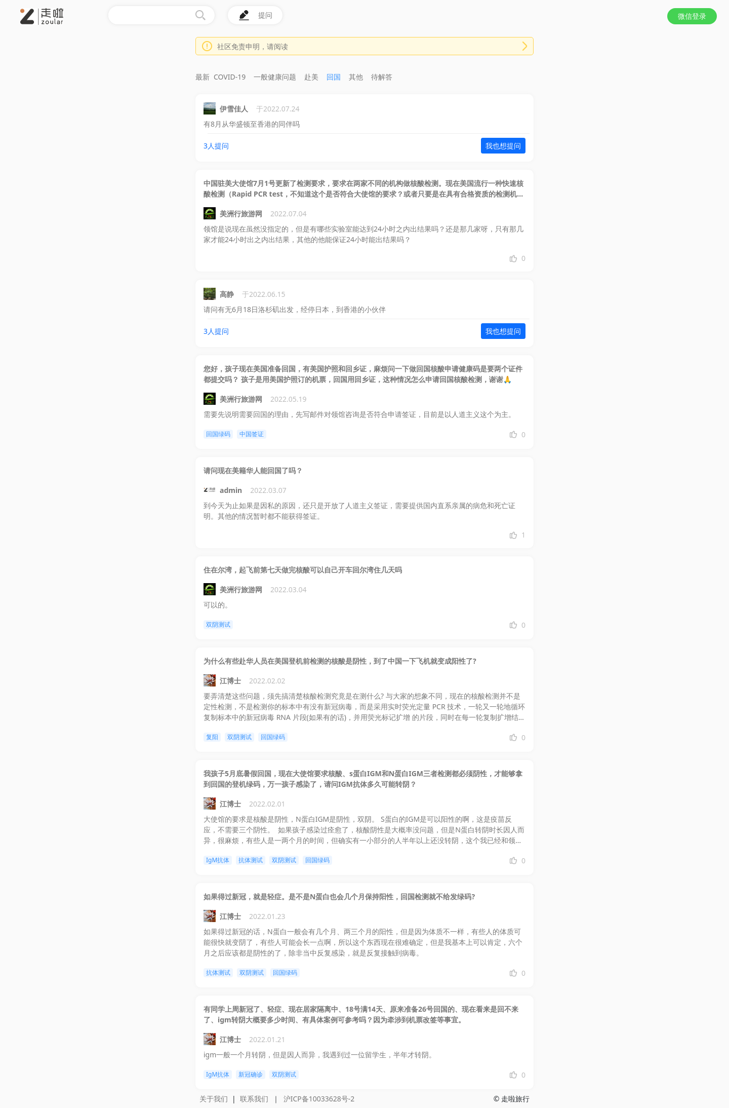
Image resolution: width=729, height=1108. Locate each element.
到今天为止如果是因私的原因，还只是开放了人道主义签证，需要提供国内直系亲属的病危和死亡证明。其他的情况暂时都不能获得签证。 (359, 511)
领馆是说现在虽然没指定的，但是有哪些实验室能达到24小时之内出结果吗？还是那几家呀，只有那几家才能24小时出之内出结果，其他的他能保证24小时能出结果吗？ (363, 234)
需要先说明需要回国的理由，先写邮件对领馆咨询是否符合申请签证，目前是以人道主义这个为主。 (359, 414)
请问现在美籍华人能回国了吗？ (253, 470)
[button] (79, 22)
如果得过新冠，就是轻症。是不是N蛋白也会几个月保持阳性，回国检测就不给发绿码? (339, 896)
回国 (334, 77)
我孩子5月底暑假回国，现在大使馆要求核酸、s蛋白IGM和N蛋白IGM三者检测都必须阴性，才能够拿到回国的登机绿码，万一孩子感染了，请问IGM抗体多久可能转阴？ (363, 779)
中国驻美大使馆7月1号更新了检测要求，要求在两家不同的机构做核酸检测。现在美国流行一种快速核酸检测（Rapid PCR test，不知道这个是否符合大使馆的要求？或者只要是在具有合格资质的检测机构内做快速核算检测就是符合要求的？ (364, 188)
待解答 (381, 77)
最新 (202, 77)
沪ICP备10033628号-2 (319, 1098)
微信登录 (692, 16)
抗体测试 (250, 860)
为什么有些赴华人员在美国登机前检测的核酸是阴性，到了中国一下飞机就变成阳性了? (340, 661)
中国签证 (251, 434)
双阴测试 (218, 624)
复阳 (212, 737)
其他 (356, 77)
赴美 (311, 77)
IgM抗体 (217, 860)
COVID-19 (230, 77)
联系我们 (254, 1098)
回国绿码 (218, 434)
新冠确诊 (250, 1074)
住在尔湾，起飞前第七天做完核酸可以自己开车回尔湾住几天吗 (303, 570)
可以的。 (218, 604)
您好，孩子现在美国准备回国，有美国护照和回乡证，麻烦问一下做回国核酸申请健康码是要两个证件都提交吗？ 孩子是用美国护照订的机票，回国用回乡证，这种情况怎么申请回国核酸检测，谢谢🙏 (363, 374)
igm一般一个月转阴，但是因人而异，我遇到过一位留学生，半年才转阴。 (320, 1054)
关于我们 (213, 1098)
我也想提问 (503, 145)
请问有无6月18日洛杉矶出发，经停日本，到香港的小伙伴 (295, 309)
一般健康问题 (275, 77)
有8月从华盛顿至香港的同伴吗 (252, 124)
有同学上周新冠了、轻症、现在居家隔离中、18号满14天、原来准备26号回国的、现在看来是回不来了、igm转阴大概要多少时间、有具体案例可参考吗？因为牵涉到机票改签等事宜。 (361, 1014)
